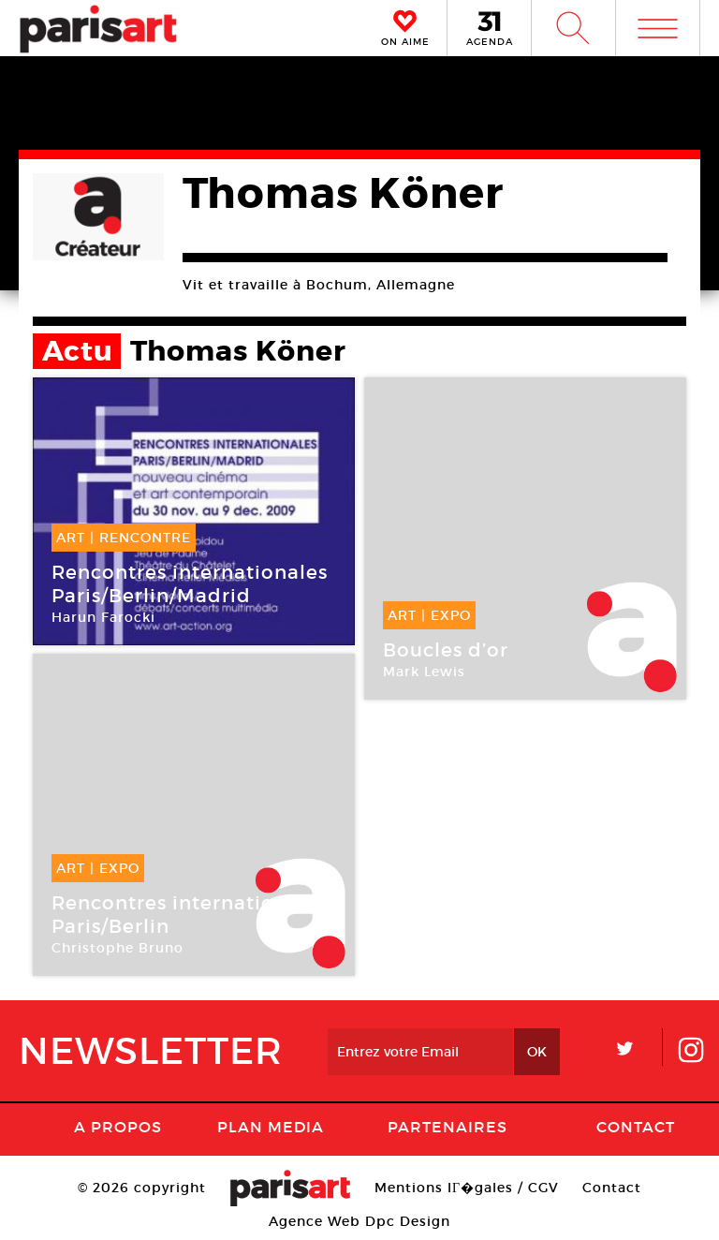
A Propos (118, 1126)
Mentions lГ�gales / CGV (466, 1187)
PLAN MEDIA (270, 1126)
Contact (635, 1126)
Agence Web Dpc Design (359, 1221)
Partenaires (447, 1126)
